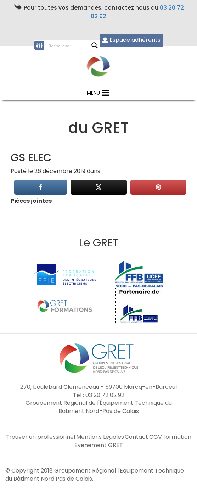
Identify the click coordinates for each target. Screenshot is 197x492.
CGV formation (170, 437)
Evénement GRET (98, 445)
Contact (136, 437)
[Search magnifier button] (95, 45)
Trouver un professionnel (40, 437)
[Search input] (70, 45)
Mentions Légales (100, 437)
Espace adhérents (131, 40)
